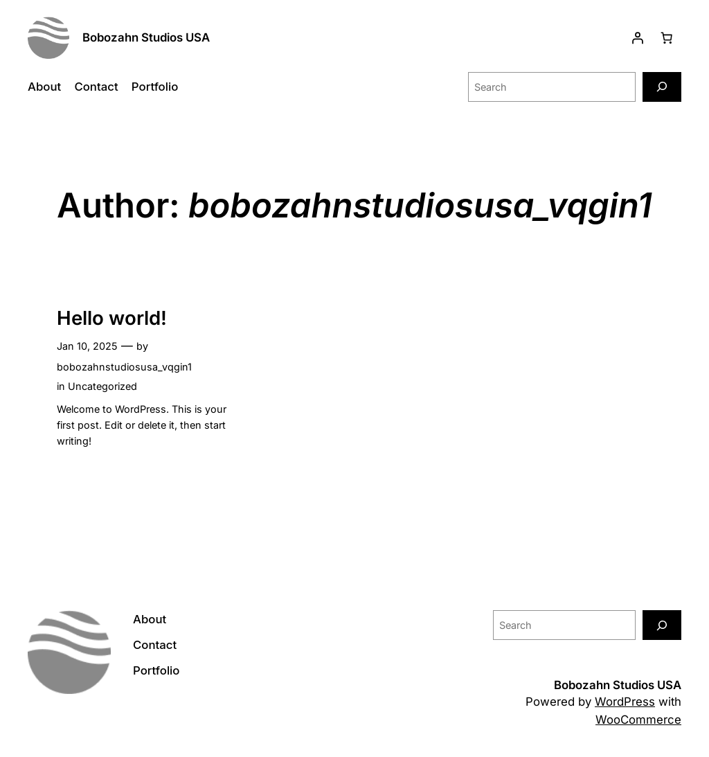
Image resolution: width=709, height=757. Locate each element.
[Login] (637, 37)
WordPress (625, 702)
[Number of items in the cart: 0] (666, 37)
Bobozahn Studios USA (146, 37)
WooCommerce (638, 720)
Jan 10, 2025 (87, 346)
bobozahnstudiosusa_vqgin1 (124, 367)
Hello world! (112, 318)
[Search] (662, 87)
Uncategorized (102, 386)
